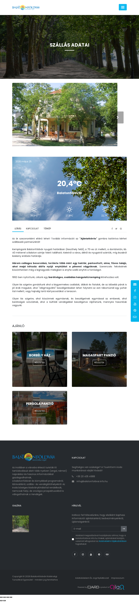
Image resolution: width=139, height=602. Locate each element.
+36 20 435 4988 (85, 476)
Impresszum (117, 578)
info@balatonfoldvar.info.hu (92, 481)
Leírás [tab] (18, 229)
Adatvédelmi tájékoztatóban (113, 541)
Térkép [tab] (47, 229)
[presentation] (21, 118)
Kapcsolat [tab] (32, 229)
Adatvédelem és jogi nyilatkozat (92, 578)
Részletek (40, 362)
